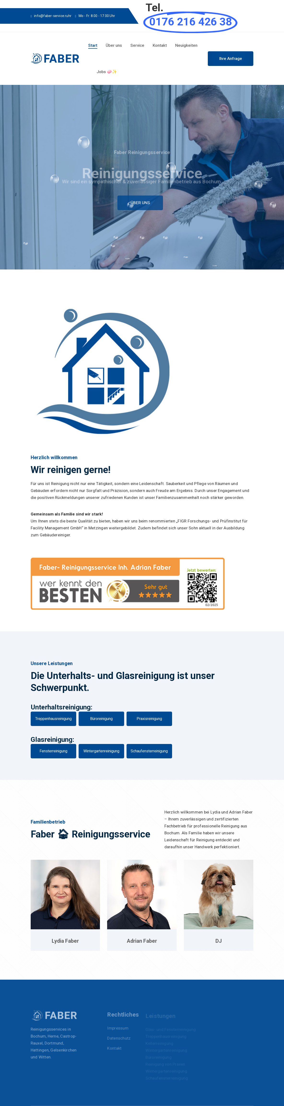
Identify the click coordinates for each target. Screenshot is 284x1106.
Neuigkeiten (186, 45)
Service (137, 45)
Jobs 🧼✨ (107, 71)
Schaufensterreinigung (149, 751)
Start (92, 45)
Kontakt (160, 45)
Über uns (114, 45)
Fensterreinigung (53, 751)
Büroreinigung (101, 719)
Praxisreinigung (149, 719)
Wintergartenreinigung (101, 751)
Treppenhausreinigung (53, 719)
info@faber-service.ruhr (52, 15)
